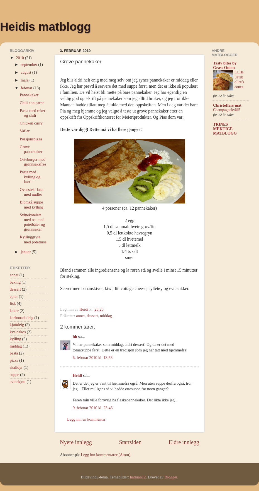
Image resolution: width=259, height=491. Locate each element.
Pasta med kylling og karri (30, 177)
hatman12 (138, 477)
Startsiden (130, 442)
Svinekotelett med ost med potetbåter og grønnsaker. (32, 222)
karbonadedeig (21, 317)
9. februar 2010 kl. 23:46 (93, 408)
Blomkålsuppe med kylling (31, 204)
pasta (14, 353)
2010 (20, 58)
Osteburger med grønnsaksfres (33, 161)
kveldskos (18, 332)
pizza (14, 360)
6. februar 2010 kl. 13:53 (93, 357)
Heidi (77, 375)
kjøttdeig (17, 324)
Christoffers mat (227, 105)
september (29, 64)
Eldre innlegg (184, 442)
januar (26, 252)
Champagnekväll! (226, 110)
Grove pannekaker (31, 149)
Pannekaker (29, 95)
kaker (14, 310)
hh (75, 336)
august (26, 72)
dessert (92, 315)
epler (14, 296)
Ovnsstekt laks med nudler (31, 192)
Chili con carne (32, 102)
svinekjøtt (18, 381)
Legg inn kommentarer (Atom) (105, 454)
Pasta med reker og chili (32, 113)
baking (15, 282)
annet (80, 315)
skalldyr (16, 367)
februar (27, 88)
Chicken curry (31, 123)
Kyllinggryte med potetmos (33, 239)
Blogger (171, 477)
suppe (14, 374)
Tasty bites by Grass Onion (224, 65)
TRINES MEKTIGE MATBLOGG (225, 128)
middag (106, 315)
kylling (15, 339)
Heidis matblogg (45, 26)
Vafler (25, 131)
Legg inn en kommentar (86, 419)
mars (25, 80)
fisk (13, 303)
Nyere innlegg (76, 442)
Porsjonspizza (31, 139)
